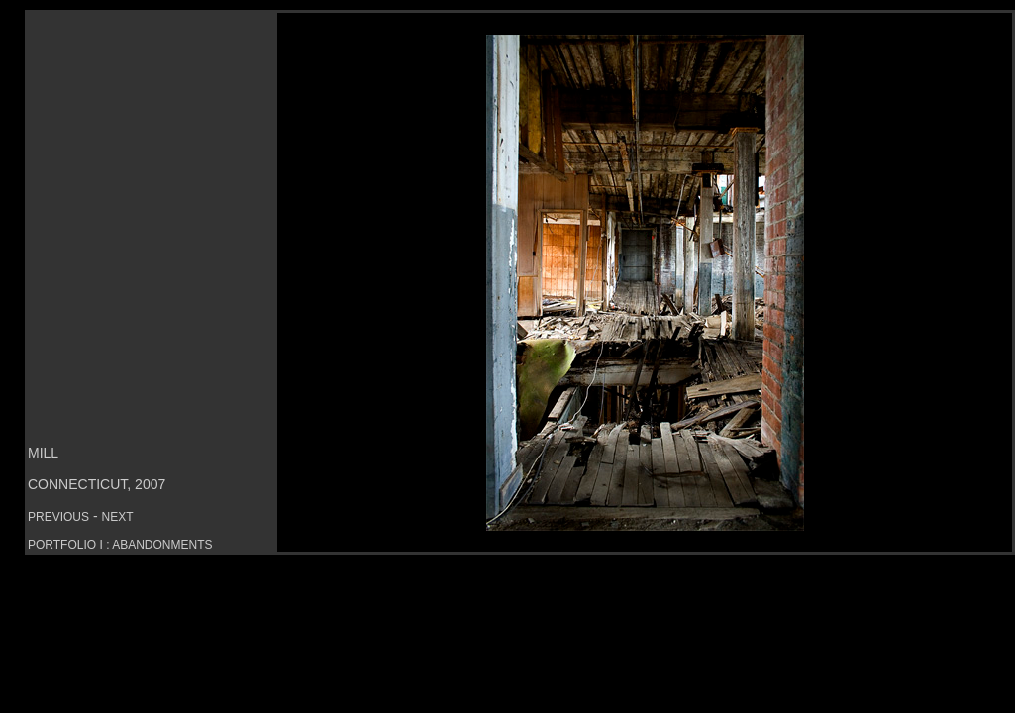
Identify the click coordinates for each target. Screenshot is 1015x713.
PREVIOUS (58, 517)
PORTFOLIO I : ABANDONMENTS (120, 545)
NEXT (117, 517)
